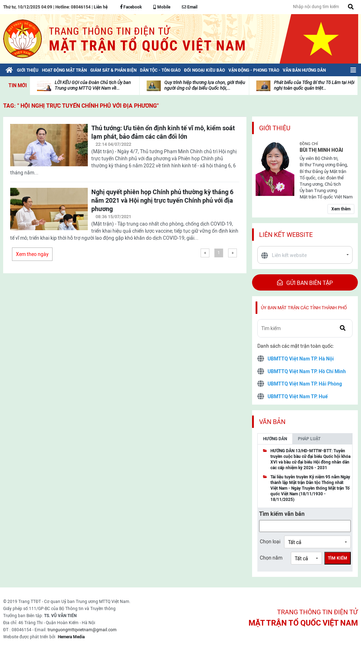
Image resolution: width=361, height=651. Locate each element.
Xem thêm (340, 209)
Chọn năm (271, 558)
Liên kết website (286, 234)
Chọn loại (270, 541)
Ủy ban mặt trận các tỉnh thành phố (304, 307)
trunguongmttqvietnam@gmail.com (82, 629)
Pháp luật (309, 438)
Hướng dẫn (275, 438)
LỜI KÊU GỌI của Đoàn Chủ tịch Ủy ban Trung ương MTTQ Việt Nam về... (93, 85)
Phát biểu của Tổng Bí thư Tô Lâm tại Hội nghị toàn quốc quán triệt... (314, 85)
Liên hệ (101, 7)
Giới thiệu (274, 128)
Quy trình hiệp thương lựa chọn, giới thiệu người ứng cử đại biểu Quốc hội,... (204, 85)
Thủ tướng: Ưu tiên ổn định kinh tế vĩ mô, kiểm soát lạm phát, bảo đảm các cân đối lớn (163, 132)
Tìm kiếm (337, 558)
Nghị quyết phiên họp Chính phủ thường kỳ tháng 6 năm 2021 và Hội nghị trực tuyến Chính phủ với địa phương (162, 200)
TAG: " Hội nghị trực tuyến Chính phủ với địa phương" (81, 105)
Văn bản (272, 421)
